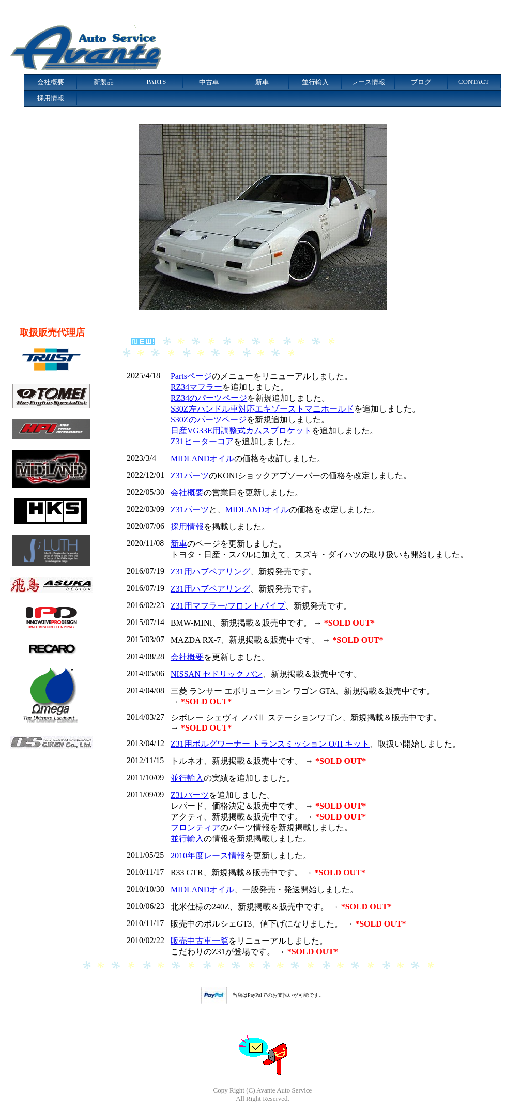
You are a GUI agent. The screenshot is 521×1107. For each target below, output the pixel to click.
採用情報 (50, 98)
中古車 (209, 82)
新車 (262, 82)
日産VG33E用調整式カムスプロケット (241, 430)
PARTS (156, 81)
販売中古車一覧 (199, 940)
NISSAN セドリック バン (217, 674)
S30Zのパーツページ (209, 419)
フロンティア (195, 827)
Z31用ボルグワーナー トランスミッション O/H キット (270, 743)
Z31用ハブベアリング (210, 571)
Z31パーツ (190, 475)
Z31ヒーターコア (202, 441)
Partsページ (191, 376)
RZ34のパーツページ (209, 397)
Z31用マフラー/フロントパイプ (228, 605)
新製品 (104, 82)
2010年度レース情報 (208, 855)
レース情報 (368, 82)
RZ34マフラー (196, 387)
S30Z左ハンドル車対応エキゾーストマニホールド (262, 408)
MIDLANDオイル (203, 458)
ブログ (421, 82)
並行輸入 (315, 82)
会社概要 (50, 82)
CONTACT (473, 81)
